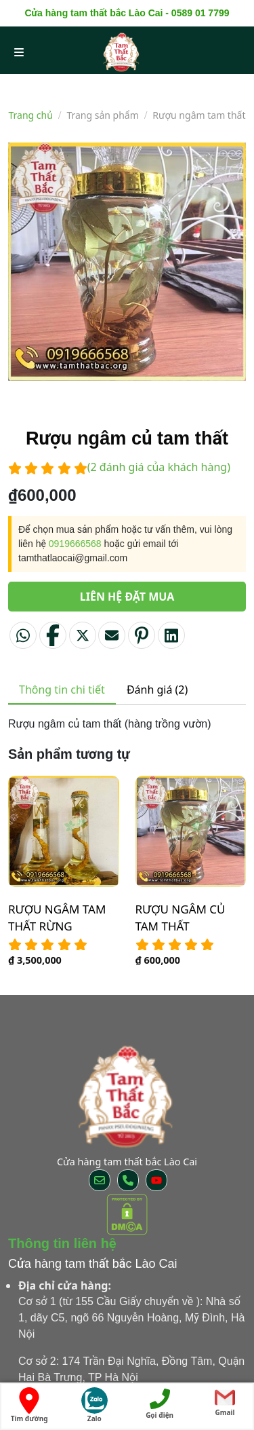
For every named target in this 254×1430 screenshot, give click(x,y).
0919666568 (75, 543)
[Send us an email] (99, 1180)
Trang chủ (31, 115)
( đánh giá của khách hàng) (158, 466)
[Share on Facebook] (52, 635)
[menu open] (19, 51)
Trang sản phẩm (102, 115)
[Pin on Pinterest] (141, 635)
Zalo (94, 1405)
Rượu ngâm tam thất (198, 115)
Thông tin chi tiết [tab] (62, 689)
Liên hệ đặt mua (127, 596)
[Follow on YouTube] (156, 1180)
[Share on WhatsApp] (23, 635)
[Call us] (128, 1180)
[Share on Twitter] (82, 635)
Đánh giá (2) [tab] (157, 689)
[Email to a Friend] (111, 635)
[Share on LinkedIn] (171, 635)
